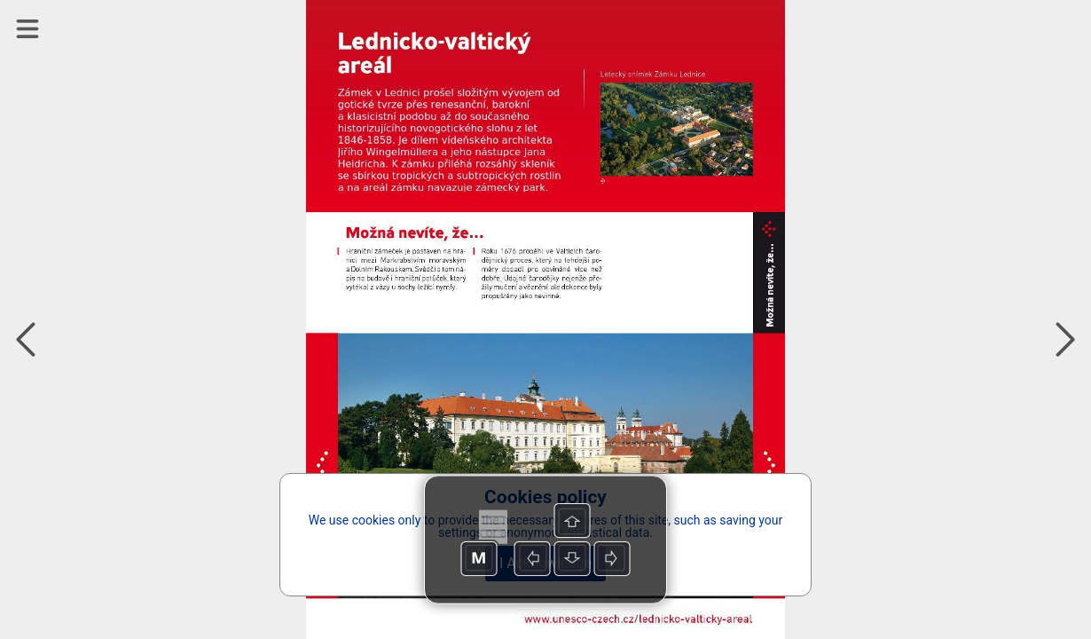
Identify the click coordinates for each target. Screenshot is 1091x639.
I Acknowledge (545, 563)
